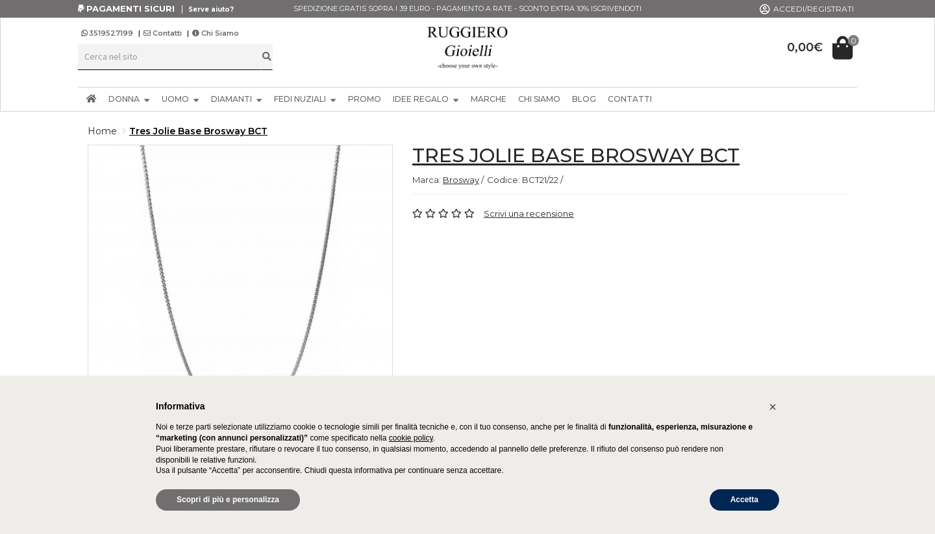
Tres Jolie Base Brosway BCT (198, 131)
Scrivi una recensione (529, 213)
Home (102, 131)
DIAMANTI (236, 99)
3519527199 (108, 33)
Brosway (461, 180)
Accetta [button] (744, 499)
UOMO (180, 99)
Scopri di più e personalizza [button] (228, 499)
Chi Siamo (215, 33)
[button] (772, 406)
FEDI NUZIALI (305, 99)
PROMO (364, 99)
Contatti (162, 33)
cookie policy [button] (411, 438)
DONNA (129, 99)
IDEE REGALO (426, 99)
